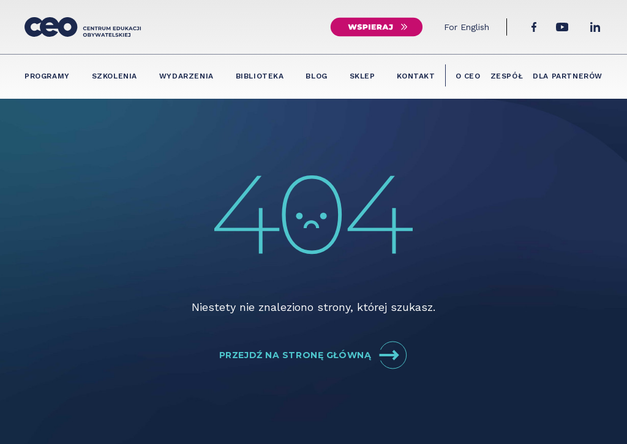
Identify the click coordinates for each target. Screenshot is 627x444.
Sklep (362, 76)
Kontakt (416, 76)
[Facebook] (533, 27)
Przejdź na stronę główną (313, 355)
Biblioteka (260, 76)
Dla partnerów (568, 76)
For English (466, 27)
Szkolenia (114, 76)
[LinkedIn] (595, 27)
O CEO (468, 76)
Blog (316, 76)
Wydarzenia (186, 76)
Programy (47, 76)
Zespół (507, 76)
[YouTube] (562, 27)
